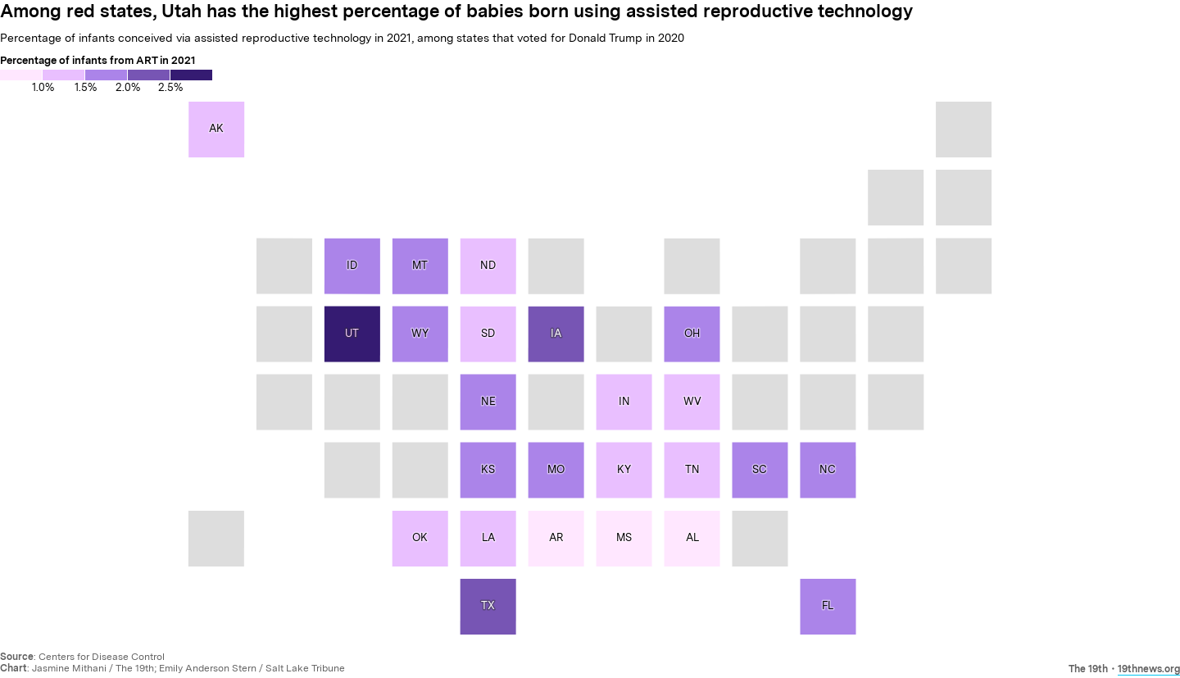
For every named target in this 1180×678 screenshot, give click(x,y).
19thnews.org (1149, 669)
